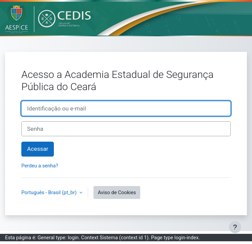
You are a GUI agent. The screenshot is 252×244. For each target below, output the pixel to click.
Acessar (37, 148)
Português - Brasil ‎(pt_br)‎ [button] (49, 192)
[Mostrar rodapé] (235, 227)
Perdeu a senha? (39, 166)
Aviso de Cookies (117, 192)
